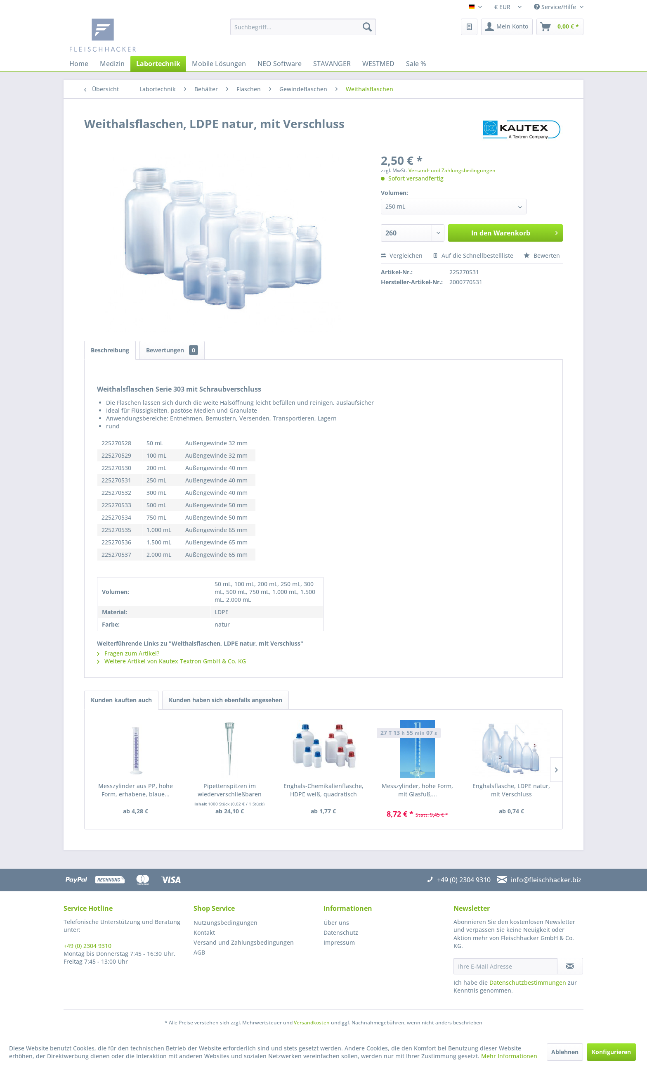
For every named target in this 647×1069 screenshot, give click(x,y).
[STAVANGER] (332, 63)
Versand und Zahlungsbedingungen (244, 942)
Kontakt (204, 932)
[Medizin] (112, 63)
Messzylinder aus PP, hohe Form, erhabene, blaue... (135, 790)
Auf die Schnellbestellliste (473, 255)
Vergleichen (402, 255)
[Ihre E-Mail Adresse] (505, 966)
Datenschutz (341, 932)
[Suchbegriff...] (303, 27)
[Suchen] (367, 27)
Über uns (336, 922)
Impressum (339, 942)
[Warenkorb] (559, 27)
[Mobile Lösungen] (219, 63)
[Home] (79, 63)
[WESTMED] (378, 63)
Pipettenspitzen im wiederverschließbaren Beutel (230, 790)
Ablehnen (565, 1052)
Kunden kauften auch (121, 700)
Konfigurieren (611, 1052)
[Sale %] (416, 63)
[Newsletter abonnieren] (570, 966)
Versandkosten (312, 1022)
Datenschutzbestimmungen (527, 982)
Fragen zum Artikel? (128, 653)
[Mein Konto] (507, 27)
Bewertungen (172, 350)
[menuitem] (303, 27)
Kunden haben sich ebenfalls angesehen (225, 700)
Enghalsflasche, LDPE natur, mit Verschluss (511, 790)
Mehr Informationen (509, 1056)
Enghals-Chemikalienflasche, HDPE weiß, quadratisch (323, 790)
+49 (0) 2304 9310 (87, 946)
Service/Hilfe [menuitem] (556, 7)
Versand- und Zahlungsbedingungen (452, 170)
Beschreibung (110, 350)
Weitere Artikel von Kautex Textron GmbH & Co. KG (171, 661)
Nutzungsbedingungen (225, 922)
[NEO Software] (279, 63)
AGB (199, 952)
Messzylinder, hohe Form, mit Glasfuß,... (417, 790)
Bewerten (542, 255)
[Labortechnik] (158, 63)
